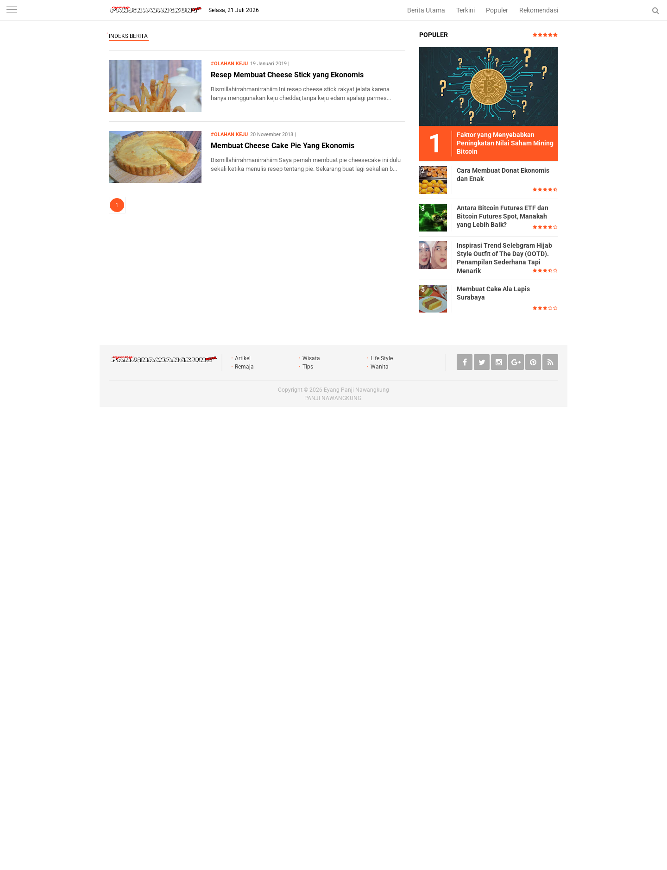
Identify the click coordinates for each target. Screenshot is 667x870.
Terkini (465, 10)
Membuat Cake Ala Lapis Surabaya (493, 293)
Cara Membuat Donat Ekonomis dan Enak (503, 174)
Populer (497, 10)
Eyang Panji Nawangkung (356, 390)
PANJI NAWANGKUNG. (333, 398)
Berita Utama (426, 10)
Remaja (244, 366)
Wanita (380, 366)
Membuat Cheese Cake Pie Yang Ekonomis (282, 145)
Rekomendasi (538, 10)
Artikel (243, 358)
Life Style (382, 358)
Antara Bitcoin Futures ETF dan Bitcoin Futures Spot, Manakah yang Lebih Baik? (502, 216)
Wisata (311, 358)
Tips (307, 366)
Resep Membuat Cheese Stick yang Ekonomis (287, 74)
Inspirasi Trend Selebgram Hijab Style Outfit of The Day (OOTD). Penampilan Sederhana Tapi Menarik (504, 258)
